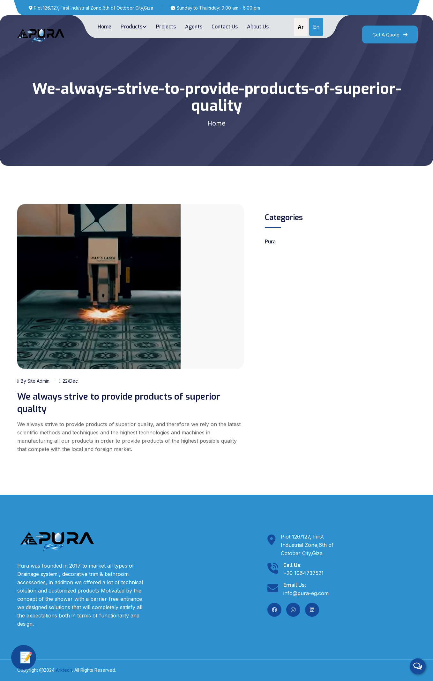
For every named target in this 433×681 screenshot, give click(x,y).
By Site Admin (33, 381)
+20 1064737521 (303, 573)
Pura (270, 241)
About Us (258, 26)
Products (134, 26)
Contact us (225, 26)
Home (104, 26)
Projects (166, 26)
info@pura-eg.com (306, 593)
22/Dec (68, 381)
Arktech (64, 670)
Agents (193, 26)
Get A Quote (389, 35)
